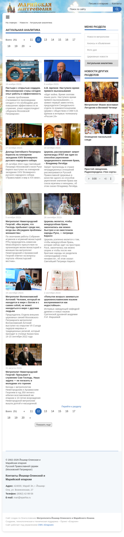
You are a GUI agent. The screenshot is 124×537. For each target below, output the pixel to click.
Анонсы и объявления (98, 43)
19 (16, 46)
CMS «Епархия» (46, 525)
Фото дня (92, 50)
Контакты (117, 3)
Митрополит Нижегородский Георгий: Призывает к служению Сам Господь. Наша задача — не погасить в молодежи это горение (23, 378)
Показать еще (43, 424)
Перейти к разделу (71, 406)
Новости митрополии (98, 36)
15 (59, 39)
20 (23, 46)
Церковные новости (97, 56)
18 (8, 46)
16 (66, 39)
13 (45, 39)
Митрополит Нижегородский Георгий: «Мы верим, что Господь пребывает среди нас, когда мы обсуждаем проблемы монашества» (23, 227)
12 (38, 39)
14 (52, 39)
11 (31, 39)
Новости (24, 22)
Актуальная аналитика (41, 22)
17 (73, 39)
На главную (11, 22)
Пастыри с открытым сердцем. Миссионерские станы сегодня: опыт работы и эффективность (23, 91)
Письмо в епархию (98, 3)
